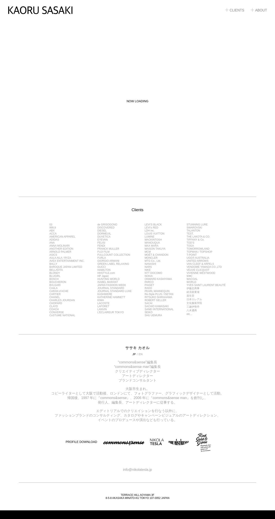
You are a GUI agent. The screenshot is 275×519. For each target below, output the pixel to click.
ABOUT (259, 10)
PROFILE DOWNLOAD (81, 442)
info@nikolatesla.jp (137, 469)
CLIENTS (234, 10)
